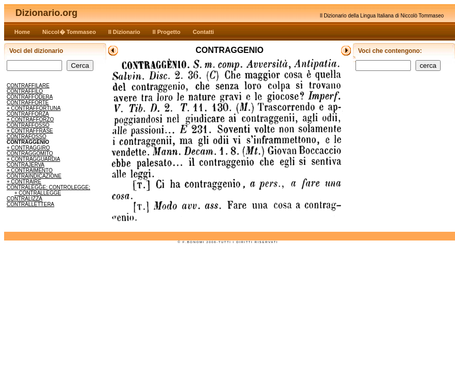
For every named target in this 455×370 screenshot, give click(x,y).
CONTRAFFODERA (30, 97)
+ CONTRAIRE (24, 181)
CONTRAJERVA (26, 165)
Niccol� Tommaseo (69, 32)
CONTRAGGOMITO (30, 153)
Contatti (203, 32)
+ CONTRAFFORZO (30, 119)
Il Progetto (166, 32)
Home (22, 32)
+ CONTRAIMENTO (30, 170)
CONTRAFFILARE (28, 85)
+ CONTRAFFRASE (30, 131)
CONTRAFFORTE (28, 102)
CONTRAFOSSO (26, 136)
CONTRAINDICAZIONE (34, 176)
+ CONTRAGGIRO (28, 148)
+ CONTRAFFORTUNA (34, 108)
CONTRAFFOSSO (28, 125)
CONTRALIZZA (24, 198)
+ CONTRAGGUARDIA (33, 159)
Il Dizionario (124, 32)
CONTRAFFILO (25, 91)
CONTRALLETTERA (30, 204)
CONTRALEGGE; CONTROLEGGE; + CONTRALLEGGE (48, 190)
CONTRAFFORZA (28, 114)
